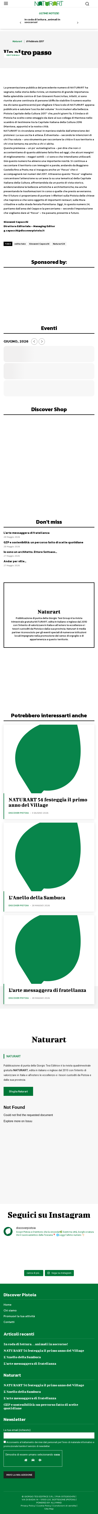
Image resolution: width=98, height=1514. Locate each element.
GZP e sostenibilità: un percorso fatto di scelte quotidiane (43, 542)
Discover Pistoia (19, 813)
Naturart (17, 41)
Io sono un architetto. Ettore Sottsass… (30, 552)
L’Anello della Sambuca (37, 897)
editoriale (20, 243)
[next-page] (77, 23)
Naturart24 (59, 243)
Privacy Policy (28, 1505)
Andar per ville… (15, 561)
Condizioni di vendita (64, 1505)
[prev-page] (20, 23)
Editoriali (13, 55)
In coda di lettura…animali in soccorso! (42, 20)
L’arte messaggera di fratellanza (27, 533)
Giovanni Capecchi (39, 243)
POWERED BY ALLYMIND (49, 1502)
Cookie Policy (44, 1505)
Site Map (49, 1508)
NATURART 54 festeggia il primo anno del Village (48, 802)
